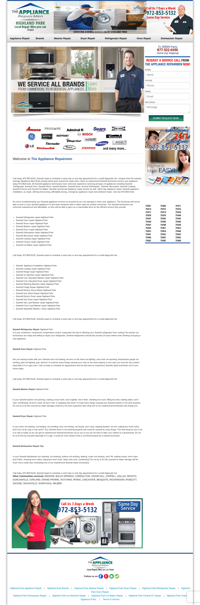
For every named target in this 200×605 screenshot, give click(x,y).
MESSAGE (150, 102)
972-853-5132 (161, 13)
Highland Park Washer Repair (89, 588)
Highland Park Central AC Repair (145, 595)
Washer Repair (62, 38)
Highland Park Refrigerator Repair (159, 588)
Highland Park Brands (58, 588)
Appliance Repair (20, 38)
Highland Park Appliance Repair (25, 588)
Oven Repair (144, 38)
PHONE (148, 80)
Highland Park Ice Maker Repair (107, 595)
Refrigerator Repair (116, 38)
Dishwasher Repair (172, 38)
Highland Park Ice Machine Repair (69, 595)
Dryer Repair (88, 38)
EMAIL (148, 91)
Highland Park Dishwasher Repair (29, 595)
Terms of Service (111, 599)
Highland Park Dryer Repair (122, 588)
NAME (148, 70)
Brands (40, 38)
